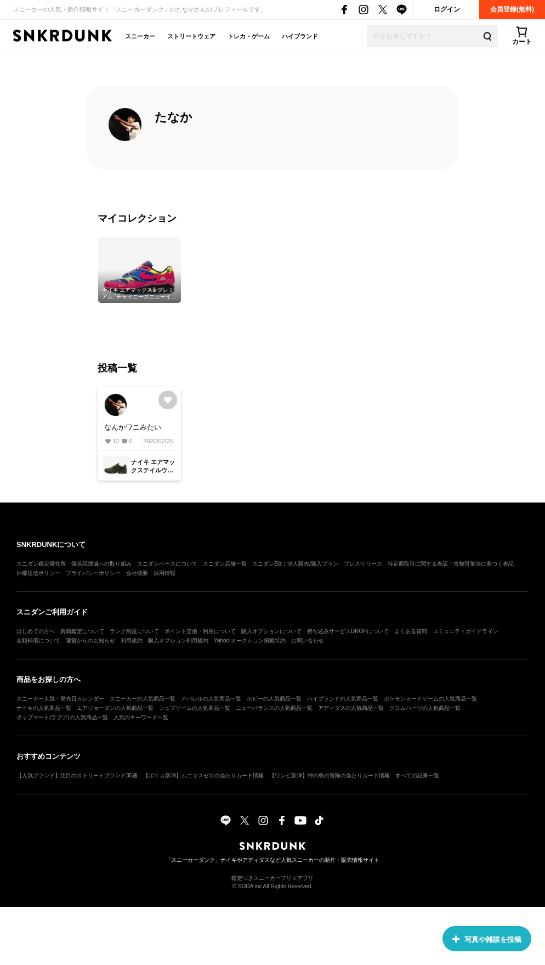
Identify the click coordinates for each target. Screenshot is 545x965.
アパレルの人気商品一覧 (211, 699)
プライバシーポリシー (93, 573)
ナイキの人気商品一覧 (43, 708)
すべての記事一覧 (417, 775)
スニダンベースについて (167, 564)
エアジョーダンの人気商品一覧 (115, 708)
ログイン (447, 9)
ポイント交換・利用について (200, 631)
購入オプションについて (271, 631)
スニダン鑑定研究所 (41, 564)
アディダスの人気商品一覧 (351, 708)
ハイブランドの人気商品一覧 (342, 699)
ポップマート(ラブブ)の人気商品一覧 (62, 717)
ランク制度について (134, 631)
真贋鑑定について (82, 631)
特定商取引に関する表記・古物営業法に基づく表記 (451, 564)
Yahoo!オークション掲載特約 (250, 640)
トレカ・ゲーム (249, 36)
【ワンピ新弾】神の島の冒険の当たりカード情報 (329, 775)
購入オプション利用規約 (178, 640)
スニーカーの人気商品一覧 (142, 699)
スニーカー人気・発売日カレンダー (60, 699)
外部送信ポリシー (38, 573)
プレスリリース (363, 564)
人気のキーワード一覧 (140, 717)
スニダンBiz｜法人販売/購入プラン (295, 564)
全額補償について (38, 640)
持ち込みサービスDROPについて (348, 631)
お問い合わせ (307, 640)
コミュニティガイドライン (465, 631)
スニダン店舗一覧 (225, 564)
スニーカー (140, 36)
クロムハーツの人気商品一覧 (425, 708)
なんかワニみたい (132, 427)
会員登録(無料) (512, 9)
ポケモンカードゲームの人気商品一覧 (430, 699)
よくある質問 (410, 631)
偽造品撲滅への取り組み (101, 564)
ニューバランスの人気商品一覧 (274, 708)
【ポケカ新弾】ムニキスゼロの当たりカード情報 (203, 775)
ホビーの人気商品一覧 (274, 699)
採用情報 (164, 573)
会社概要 (137, 573)
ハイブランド (300, 36)
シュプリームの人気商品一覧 (194, 708)
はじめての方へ (35, 631)
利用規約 (132, 640)
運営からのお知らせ (90, 640)
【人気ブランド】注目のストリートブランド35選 (77, 775)
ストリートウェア (191, 36)
